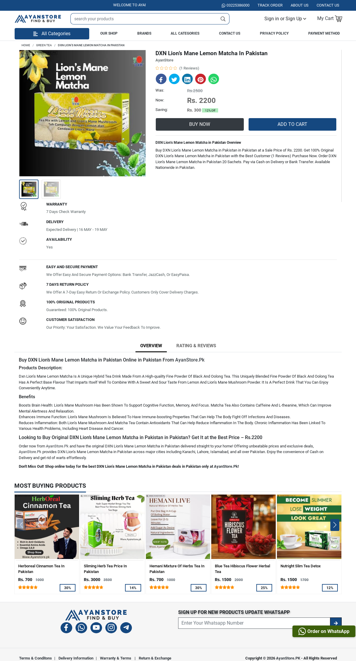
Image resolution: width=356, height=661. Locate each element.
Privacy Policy (274, 33)
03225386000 (235, 5)
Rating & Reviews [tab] (196, 345)
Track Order (270, 5)
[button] (285, 18)
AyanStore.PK (288, 658)
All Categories (185, 33)
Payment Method (324, 33)
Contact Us (229, 33)
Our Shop (109, 33)
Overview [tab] (151, 345)
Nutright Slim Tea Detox (301, 566)
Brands (144, 33)
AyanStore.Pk (189, 360)
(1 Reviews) (189, 68)
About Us (300, 5)
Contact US (328, 5)
